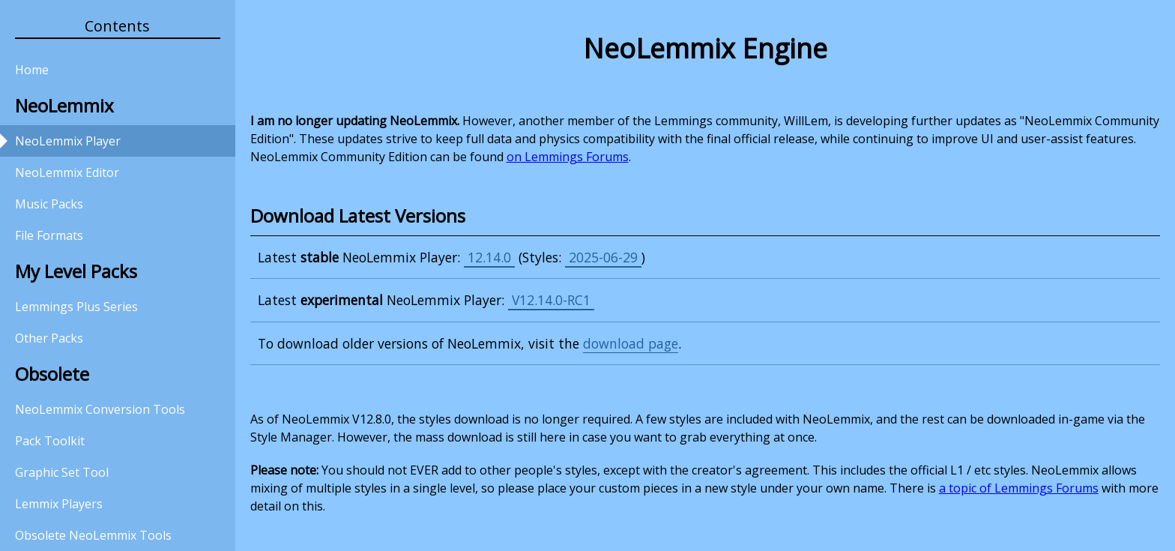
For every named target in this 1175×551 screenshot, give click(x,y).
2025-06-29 (603, 257)
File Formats (49, 235)
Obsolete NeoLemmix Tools (93, 535)
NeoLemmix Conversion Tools (100, 409)
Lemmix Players (59, 504)
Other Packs (49, 338)
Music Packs (49, 204)
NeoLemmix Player (68, 141)
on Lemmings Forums (568, 156)
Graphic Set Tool (62, 472)
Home (32, 69)
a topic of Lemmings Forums (1019, 488)
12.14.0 (489, 257)
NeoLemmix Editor (67, 172)
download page (630, 343)
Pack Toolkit (50, 441)
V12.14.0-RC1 (551, 300)
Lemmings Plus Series (76, 306)
